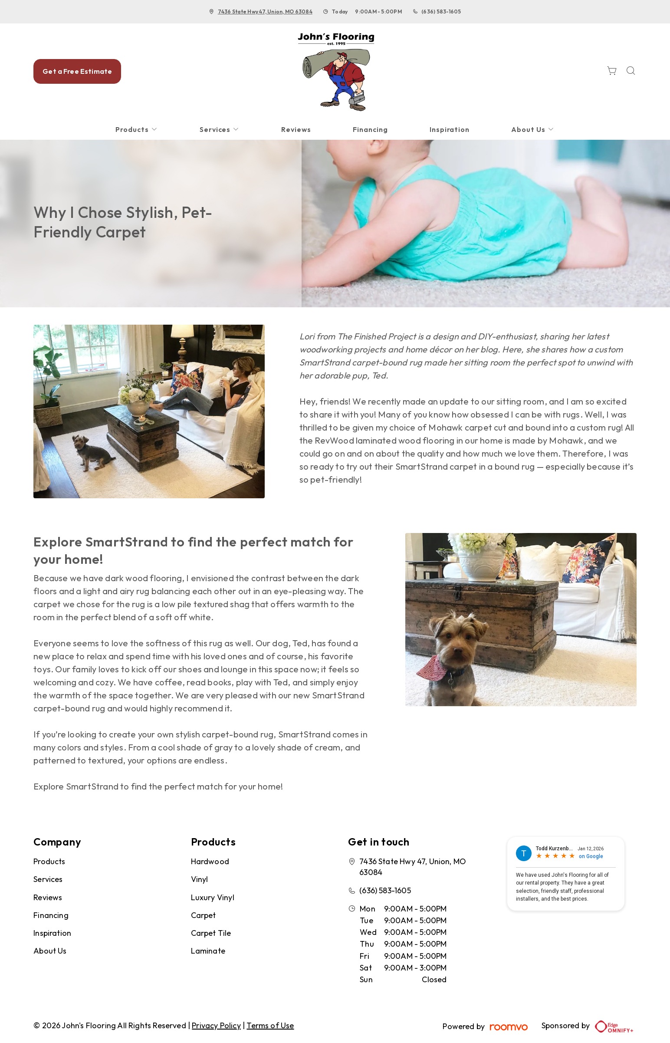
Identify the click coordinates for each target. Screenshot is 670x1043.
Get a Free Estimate (77, 71)
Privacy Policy (216, 1025)
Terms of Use (270, 1025)
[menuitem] (137, 129)
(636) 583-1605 (441, 11)
